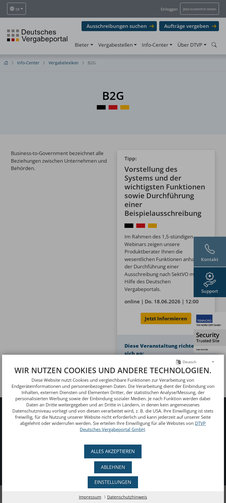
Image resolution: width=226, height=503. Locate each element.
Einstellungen (113, 482)
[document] (113, 403)
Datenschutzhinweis (127, 497)
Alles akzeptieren (113, 451)
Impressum (90, 497)
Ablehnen (113, 467)
